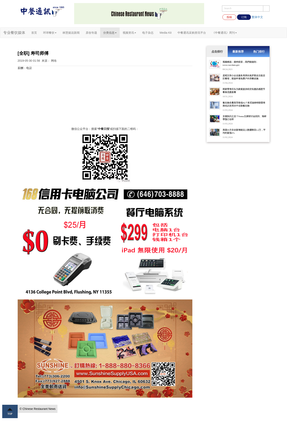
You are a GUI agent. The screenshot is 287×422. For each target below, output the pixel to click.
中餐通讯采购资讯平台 (192, 32)
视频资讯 (129, 32)
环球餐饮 (49, 32)
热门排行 (259, 51)
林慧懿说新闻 (71, 32)
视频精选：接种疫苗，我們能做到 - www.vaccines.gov (240, 63)
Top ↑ (10, 411)
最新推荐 (238, 51)
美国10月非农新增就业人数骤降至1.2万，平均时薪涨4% (244, 131)
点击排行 (217, 51)
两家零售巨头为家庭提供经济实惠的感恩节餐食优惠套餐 (244, 90)
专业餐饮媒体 (14, 33)
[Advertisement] (105, 98)
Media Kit (165, 32)
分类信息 (110, 32)
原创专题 (91, 32)
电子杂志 (148, 32)
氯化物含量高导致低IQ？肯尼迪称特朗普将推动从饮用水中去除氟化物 (244, 104)
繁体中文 (257, 17)
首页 (34, 32)
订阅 (244, 17)
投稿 (229, 17)
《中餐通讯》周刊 (224, 32)
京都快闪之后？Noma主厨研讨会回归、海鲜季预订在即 (244, 118)
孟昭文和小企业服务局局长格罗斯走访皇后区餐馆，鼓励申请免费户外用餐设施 (244, 77)
